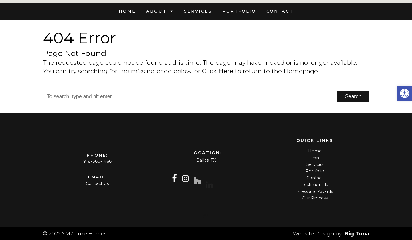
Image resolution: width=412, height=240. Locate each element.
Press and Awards (314, 191)
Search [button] (353, 96)
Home (127, 11)
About (157, 11)
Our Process (315, 198)
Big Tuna (356, 234)
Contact (279, 11)
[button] (404, 93)
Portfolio (239, 11)
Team (315, 158)
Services (198, 11)
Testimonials (315, 185)
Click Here (217, 71)
